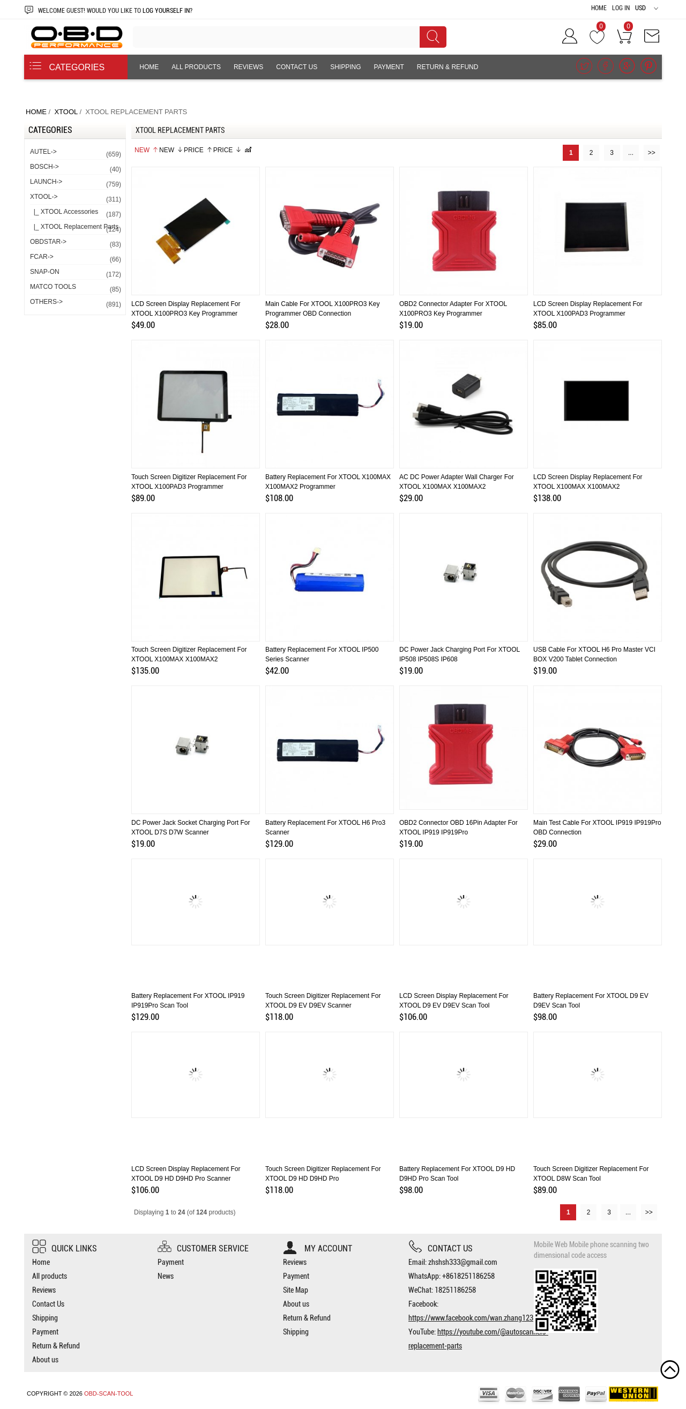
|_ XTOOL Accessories (75, 213)
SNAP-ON (75, 273)
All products (196, 67)
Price (198, 150)
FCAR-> (75, 258)
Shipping (345, 67)
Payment (389, 67)
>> (651, 152)
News (166, 1276)
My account (317, 1248)
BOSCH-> (75, 168)
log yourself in (166, 10)
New (147, 150)
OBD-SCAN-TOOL (108, 1393)
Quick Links (64, 1248)
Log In (621, 8)
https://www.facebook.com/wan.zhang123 (470, 1318)
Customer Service (203, 1248)
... (630, 152)
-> (75, 198)
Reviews (248, 67)
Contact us (440, 1248)
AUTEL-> (75, 153)
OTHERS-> (75, 303)
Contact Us (296, 67)
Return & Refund (448, 67)
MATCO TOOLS (75, 288)
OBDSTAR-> (75, 243)
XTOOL (65, 112)
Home (599, 8)
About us (155, 91)
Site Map (295, 1290)
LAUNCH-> (75, 183)
